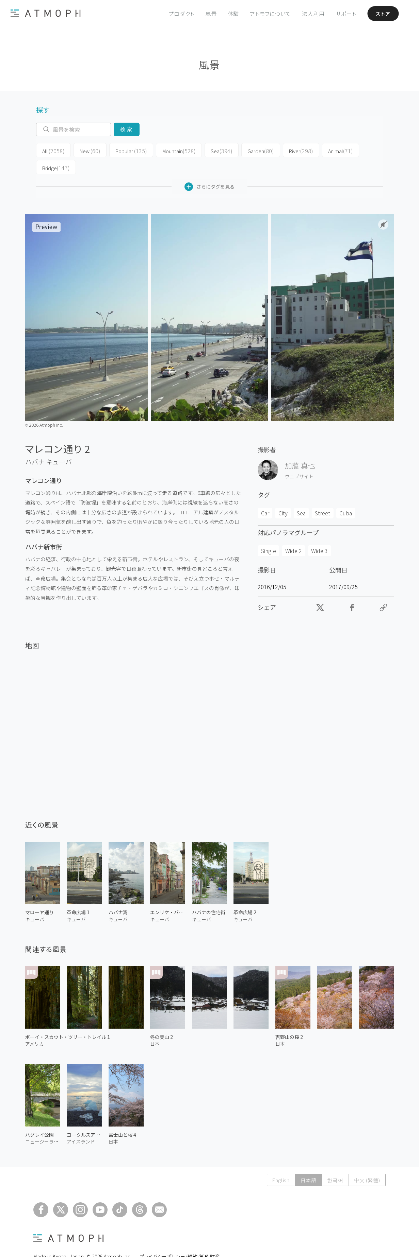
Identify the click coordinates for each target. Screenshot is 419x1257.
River (282, 150)
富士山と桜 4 (122, 1117)
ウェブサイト (299, 458)
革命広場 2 (244, 894)
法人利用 (310, 14)
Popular (124, 150)
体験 (230, 14)
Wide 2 (293, 533)
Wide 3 (319, 533)
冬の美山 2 (161, 1019)
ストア (381, 14)
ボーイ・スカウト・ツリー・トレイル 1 (67, 1019)
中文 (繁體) (367, 1162)
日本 (155, 1026)
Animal (319, 150)
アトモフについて (267, 14)
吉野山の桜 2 (289, 1019)
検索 (126, 129)
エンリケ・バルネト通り (167, 894)
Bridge (358, 150)
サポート (343, 14)
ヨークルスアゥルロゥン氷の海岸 (84, 1117)
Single (268, 533)
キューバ (59, 444)
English (279, 1162)
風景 (208, 14)
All (52, 150)
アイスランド (81, 1124)
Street (322, 496)
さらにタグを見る (209, 169)
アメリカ (34, 1026)
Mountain (168, 150)
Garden (244, 150)
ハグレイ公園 (39, 1117)
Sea (208, 150)
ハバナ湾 (118, 894)
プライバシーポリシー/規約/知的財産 (180, 1238)
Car (265, 496)
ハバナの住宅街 (208, 894)
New (85, 150)
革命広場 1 (78, 894)
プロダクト (178, 14)
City (283, 496)
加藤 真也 (300, 448)
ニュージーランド (42, 1124)
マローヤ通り (39, 894)
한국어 (334, 1162)
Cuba (345, 496)
